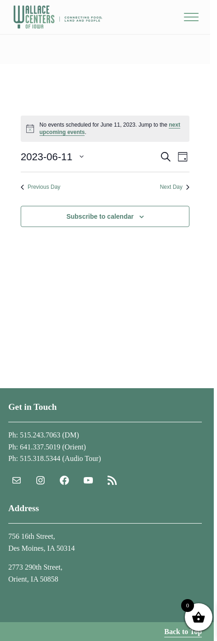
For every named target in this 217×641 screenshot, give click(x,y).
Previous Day (40, 187)
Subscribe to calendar (99, 216)
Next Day (174, 187)
